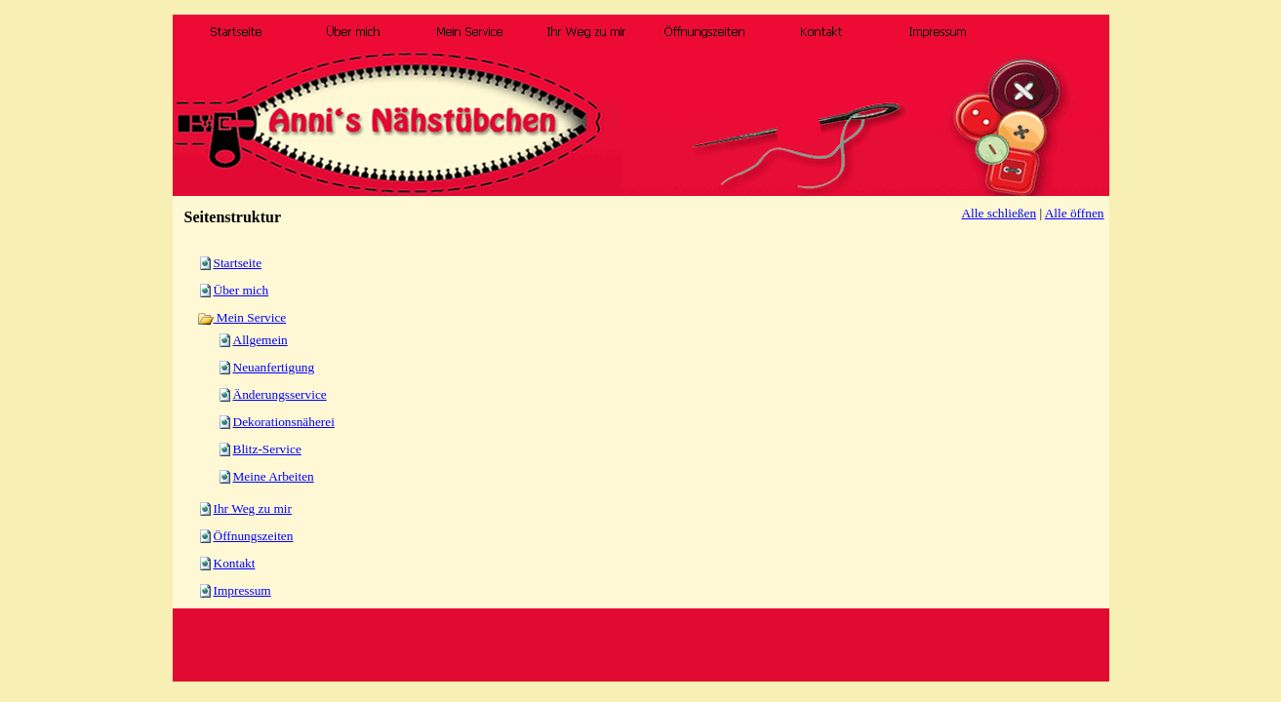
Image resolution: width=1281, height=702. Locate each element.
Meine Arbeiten (273, 476)
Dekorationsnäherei (284, 421)
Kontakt (235, 563)
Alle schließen (998, 213)
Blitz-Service (267, 449)
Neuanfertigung (274, 367)
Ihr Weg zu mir (253, 508)
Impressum (242, 590)
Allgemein (260, 339)
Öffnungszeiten (254, 535)
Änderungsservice (280, 394)
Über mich (241, 290)
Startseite (238, 262)
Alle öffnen (1074, 213)
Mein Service (242, 317)
